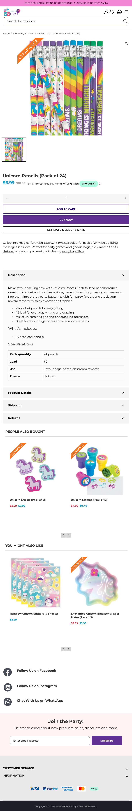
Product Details (66, 393)
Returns (66, 418)
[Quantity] (66, 198)
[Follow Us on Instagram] (66, 687)
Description (66, 275)
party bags (47, 296)
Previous (63, 535)
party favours (84, 296)
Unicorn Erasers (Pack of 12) (28, 499)
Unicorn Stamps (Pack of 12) (89, 499)
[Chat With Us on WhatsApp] (66, 702)
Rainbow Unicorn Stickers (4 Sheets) (34, 613)
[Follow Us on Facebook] (66, 672)
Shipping (66, 405)
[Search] (124, 21)
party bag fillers (73, 251)
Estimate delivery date (66, 229)
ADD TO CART (66, 209)
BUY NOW (66, 220)
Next (68, 535)
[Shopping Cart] (119, 12)
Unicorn (8, 251)
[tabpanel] (66, 86)
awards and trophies (57, 301)
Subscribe (107, 740)
